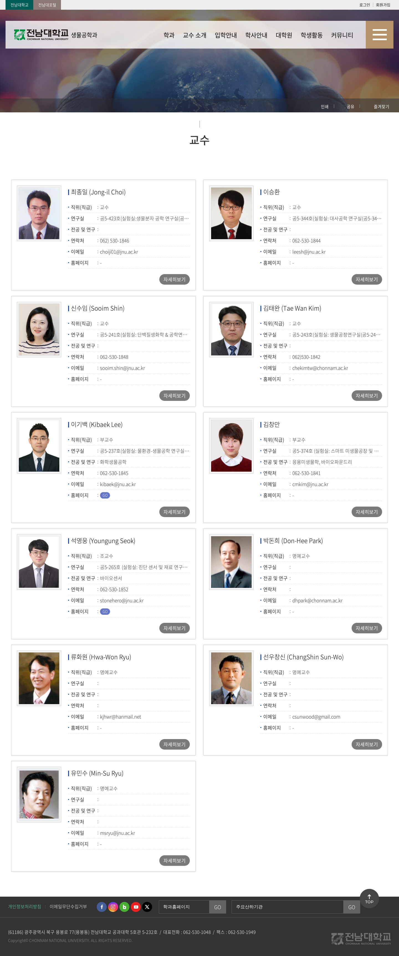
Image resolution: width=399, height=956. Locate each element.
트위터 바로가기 (147, 907)
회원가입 (383, 5)
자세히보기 (174, 279)
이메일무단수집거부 (68, 906)
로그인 (364, 5)
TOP (369, 901)
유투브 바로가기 (136, 907)
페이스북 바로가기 (102, 907)
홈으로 (15, 105)
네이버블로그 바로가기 (124, 907)
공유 (350, 106)
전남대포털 (47, 4)
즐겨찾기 (381, 106)
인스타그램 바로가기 (113, 907)
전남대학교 (20, 4)
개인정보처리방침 (24, 906)
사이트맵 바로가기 (379, 35)
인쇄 (325, 106)
